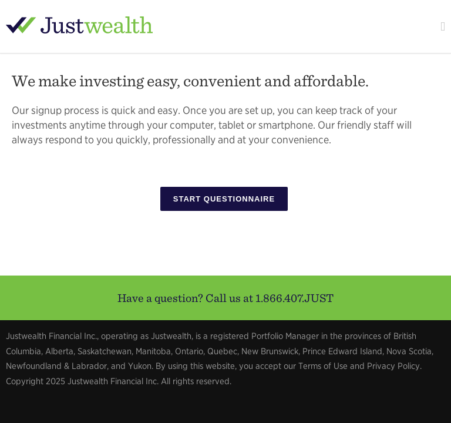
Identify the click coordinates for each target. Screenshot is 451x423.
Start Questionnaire (224, 198)
